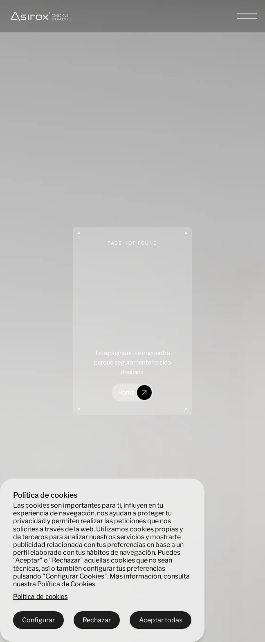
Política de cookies (40, 596)
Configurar (38, 620)
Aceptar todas (160, 620)
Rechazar (97, 620)
